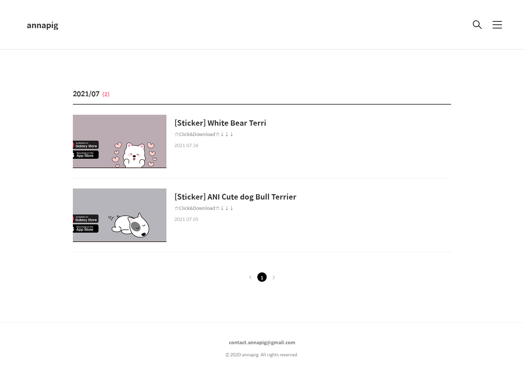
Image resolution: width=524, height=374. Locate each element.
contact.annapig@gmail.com (262, 342)
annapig (42, 25)
